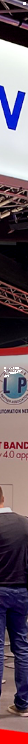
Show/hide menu (24, 3)
